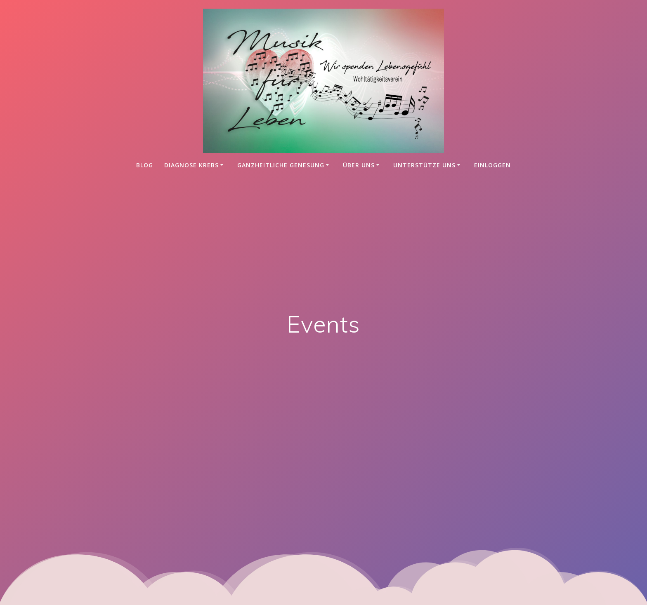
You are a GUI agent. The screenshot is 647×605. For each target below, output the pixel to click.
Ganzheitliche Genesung (280, 165)
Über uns (359, 165)
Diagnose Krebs (191, 165)
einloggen (492, 165)
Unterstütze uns (424, 165)
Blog (144, 165)
